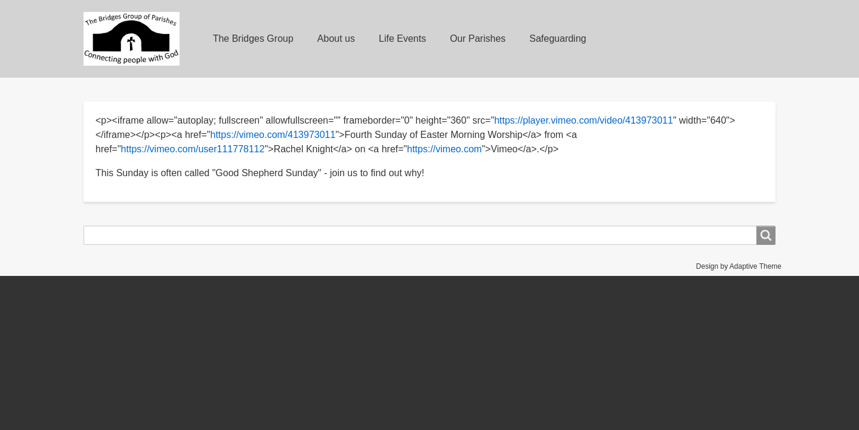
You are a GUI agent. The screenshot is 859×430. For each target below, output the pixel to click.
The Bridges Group (253, 38)
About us (336, 38)
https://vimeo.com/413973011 (272, 135)
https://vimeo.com (444, 149)
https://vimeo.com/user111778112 (193, 149)
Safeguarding (558, 38)
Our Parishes (477, 38)
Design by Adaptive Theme (738, 266)
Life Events (402, 38)
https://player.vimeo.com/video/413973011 (583, 120)
